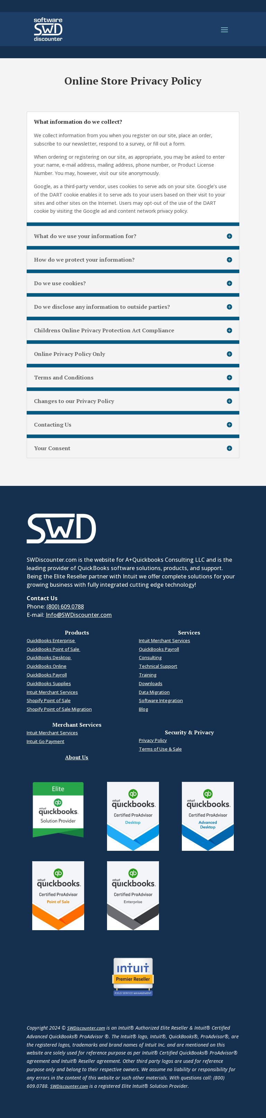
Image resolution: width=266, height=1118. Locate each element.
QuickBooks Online (46, 666)
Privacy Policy (153, 740)
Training (148, 675)
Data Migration (154, 692)
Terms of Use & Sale (160, 749)
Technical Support (158, 666)
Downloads (150, 683)
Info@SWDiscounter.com (79, 615)
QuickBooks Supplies (49, 683)
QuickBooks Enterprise (51, 640)
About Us (76, 757)
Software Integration (161, 700)
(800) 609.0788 (65, 606)
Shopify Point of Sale (49, 700)
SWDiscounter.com (86, 1028)
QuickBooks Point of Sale (53, 649)
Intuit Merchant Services (52, 692)
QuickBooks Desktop (49, 657)
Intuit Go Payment (45, 741)
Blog (143, 709)
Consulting (150, 657)
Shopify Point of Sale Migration (59, 709)
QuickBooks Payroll (47, 675)
